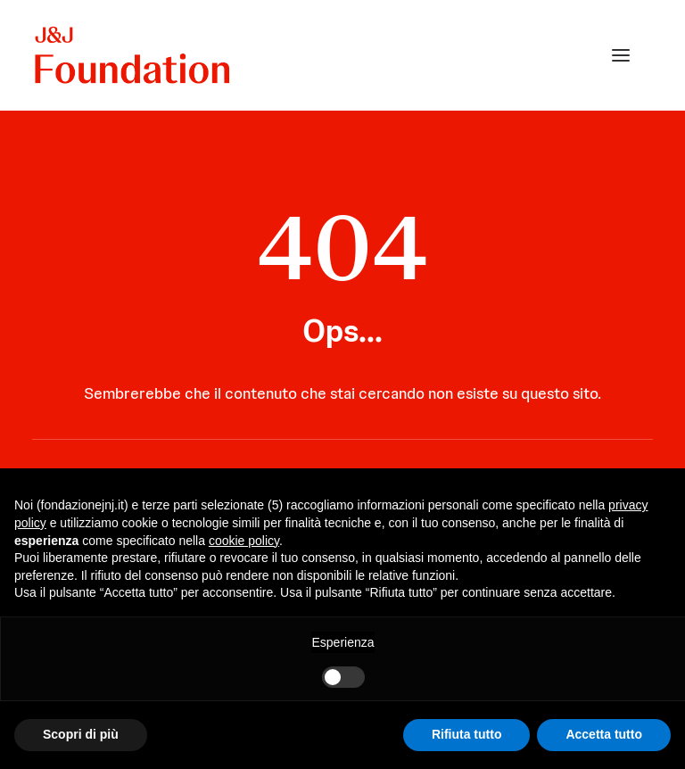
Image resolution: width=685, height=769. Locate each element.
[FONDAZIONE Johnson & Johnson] (133, 55)
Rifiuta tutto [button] (467, 734)
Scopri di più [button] (81, 734)
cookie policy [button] (244, 540)
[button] (621, 55)
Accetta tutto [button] (603, 734)
